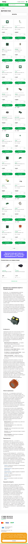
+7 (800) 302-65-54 (7, 516)
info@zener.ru (3, 519)
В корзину (7, 37)
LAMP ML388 (4, 270)
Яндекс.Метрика (20, 534)
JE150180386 (17, 270)
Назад (2, 8)
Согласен (14, 540)
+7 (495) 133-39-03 (20, 1)
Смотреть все (14, 281)
